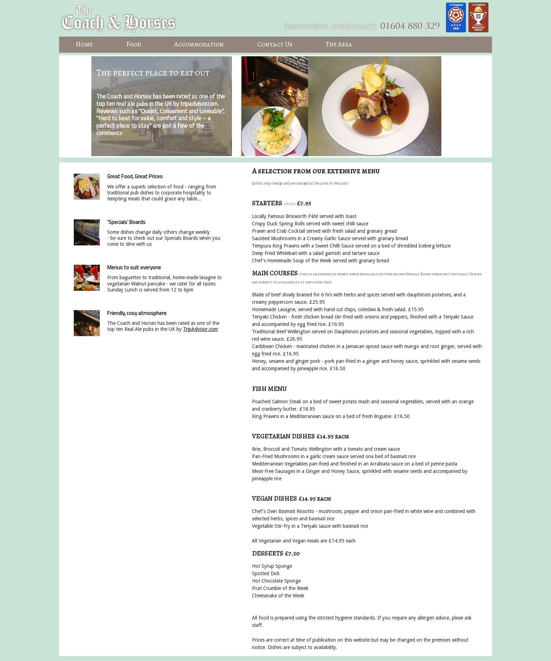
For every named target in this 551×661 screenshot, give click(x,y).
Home (84, 44)
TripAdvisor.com (200, 329)
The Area (338, 44)
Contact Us (274, 44)
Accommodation (199, 44)
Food (133, 44)
